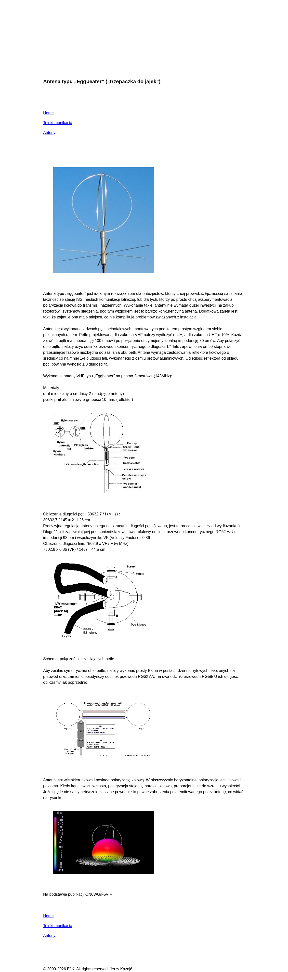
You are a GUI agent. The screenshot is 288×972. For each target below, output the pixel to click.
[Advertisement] (144, 37)
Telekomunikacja (57, 123)
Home (48, 113)
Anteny (49, 133)
